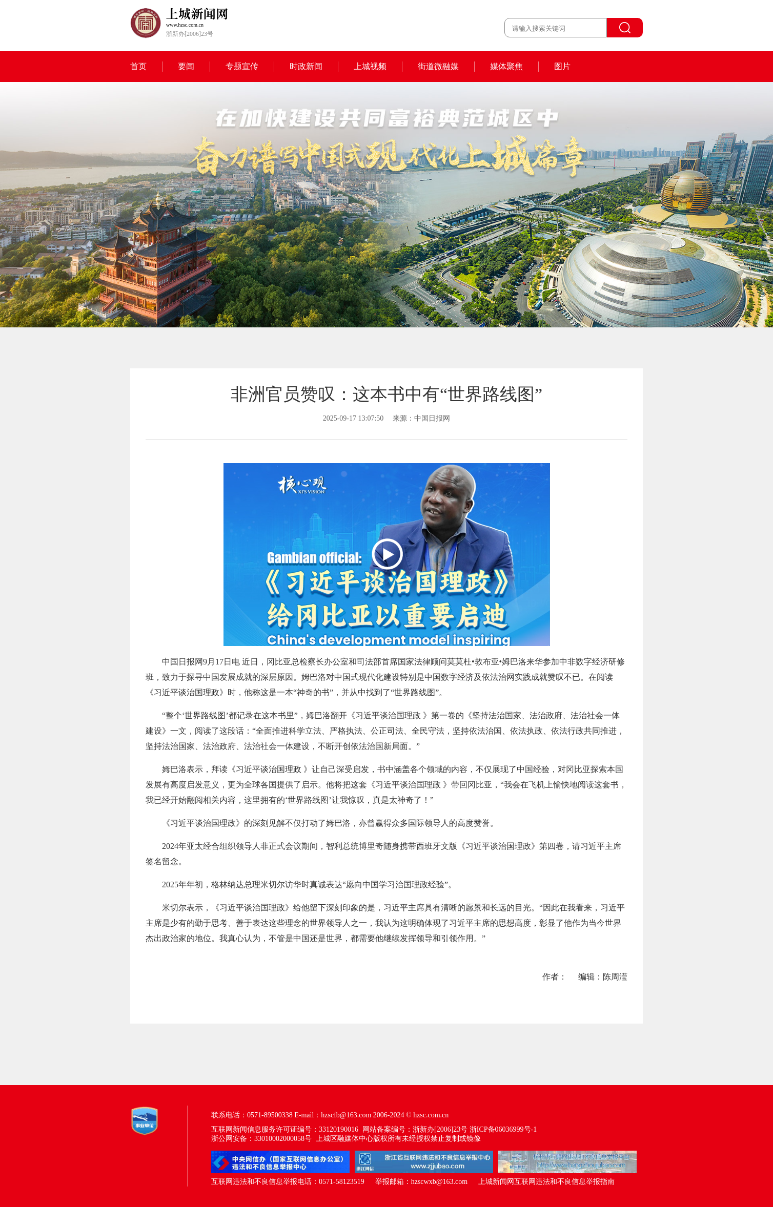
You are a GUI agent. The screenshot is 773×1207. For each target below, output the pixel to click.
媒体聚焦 (506, 66)
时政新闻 (306, 66)
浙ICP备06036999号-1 (503, 1129)
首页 (138, 66)
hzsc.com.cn (431, 1115)
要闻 (186, 66)
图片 (562, 66)
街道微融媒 (438, 66)
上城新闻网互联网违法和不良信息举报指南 (546, 1181)
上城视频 (370, 66)
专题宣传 (242, 66)
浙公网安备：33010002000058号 (261, 1138)
